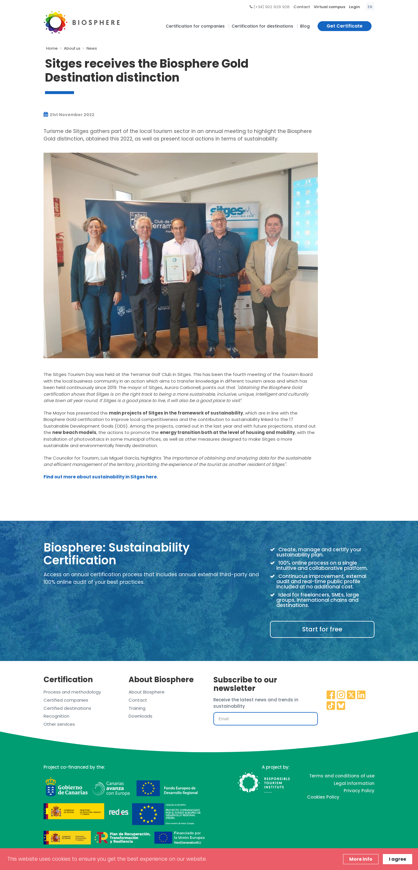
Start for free (322, 629)
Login (354, 7)
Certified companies (66, 700)
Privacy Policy (359, 791)
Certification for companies (195, 26)
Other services (59, 724)
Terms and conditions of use (341, 776)
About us (72, 48)
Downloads (140, 716)
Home (52, 48)
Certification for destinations (262, 26)
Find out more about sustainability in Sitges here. (101, 477)
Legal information (354, 783)
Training (137, 708)
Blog (305, 26)
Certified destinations (67, 708)
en (370, 6)
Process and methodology (72, 692)
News (92, 48)
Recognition (56, 716)
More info (360, 859)
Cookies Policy (323, 797)
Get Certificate (345, 26)
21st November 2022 (69, 115)
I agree (397, 859)
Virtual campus (329, 7)
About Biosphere (147, 692)
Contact (301, 7)
